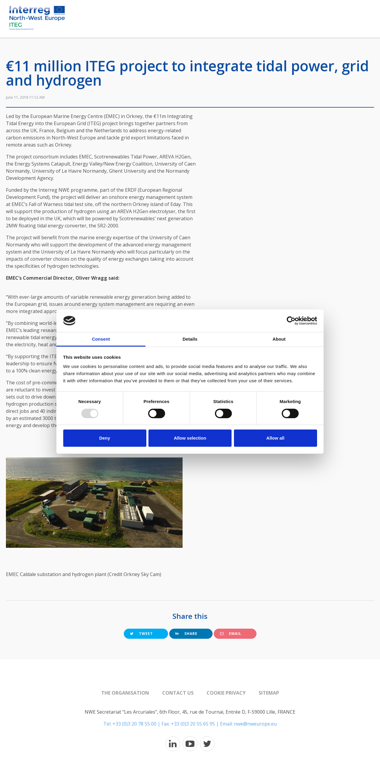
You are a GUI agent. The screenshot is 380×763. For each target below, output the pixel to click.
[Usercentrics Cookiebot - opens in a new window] (291, 320)
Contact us (178, 693)
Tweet (141, 633)
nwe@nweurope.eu (255, 723)
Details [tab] (190, 339)
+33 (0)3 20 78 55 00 (134, 723)
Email (230, 633)
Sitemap (269, 693)
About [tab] (279, 339)
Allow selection (190, 438)
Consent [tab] (101, 339)
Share (186, 633)
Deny (104, 438)
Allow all (275, 438)
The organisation (125, 693)
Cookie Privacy (226, 693)
